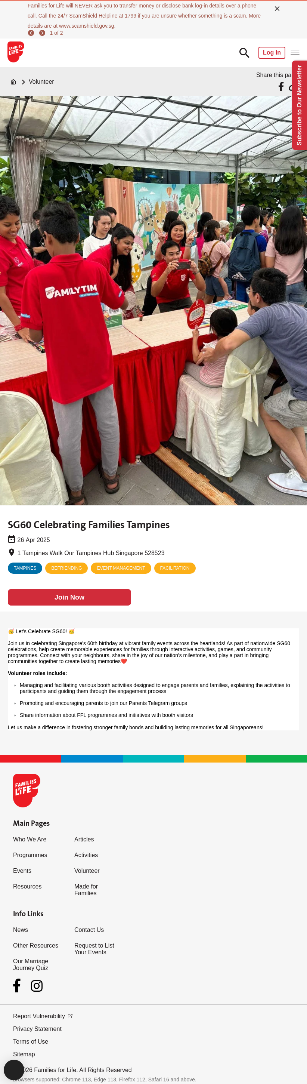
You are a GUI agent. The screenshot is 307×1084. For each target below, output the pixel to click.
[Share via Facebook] (282, 86)
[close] (277, 8)
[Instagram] (37, 986)
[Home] (13, 81)
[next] (43, 32)
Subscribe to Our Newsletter (299, 105)
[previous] (32, 32)
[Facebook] (18, 985)
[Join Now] (69, 597)
